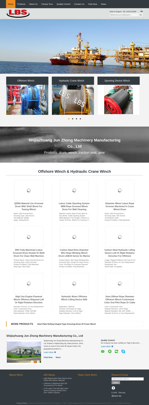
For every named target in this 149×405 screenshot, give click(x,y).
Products (21, 4)
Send (116, 383)
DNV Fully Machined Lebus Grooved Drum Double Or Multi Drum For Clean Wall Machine (29, 253)
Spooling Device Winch (117, 80)
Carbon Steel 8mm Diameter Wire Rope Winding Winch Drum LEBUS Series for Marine (74, 253)
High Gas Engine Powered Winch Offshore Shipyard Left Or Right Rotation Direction (29, 299)
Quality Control (63, 4)
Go (141, 15)
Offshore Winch (25, 80)
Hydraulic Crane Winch (71, 80)
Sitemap (121, 392)
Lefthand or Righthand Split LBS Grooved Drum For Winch (55, 384)
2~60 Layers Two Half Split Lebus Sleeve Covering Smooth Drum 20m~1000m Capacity (56, 391)
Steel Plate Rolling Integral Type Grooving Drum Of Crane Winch (66, 324)
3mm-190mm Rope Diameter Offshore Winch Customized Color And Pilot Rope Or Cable (119, 299)
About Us (33, 4)
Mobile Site (116, 396)
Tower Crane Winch (87, 375)
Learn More (50, 352)
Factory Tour (47, 4)
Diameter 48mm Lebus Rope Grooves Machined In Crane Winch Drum (119, 206)
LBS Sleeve (49, 375)
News (103, 4)
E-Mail (114, 392)
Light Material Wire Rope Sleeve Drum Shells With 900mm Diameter (58, 379)
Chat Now (92, 4)
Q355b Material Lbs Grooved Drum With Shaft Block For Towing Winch (28, 206)
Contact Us (79, 4)
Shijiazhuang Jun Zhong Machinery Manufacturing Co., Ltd (44, 335)
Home (10, 4)
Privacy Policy (22, 403)
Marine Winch (16, 375)
